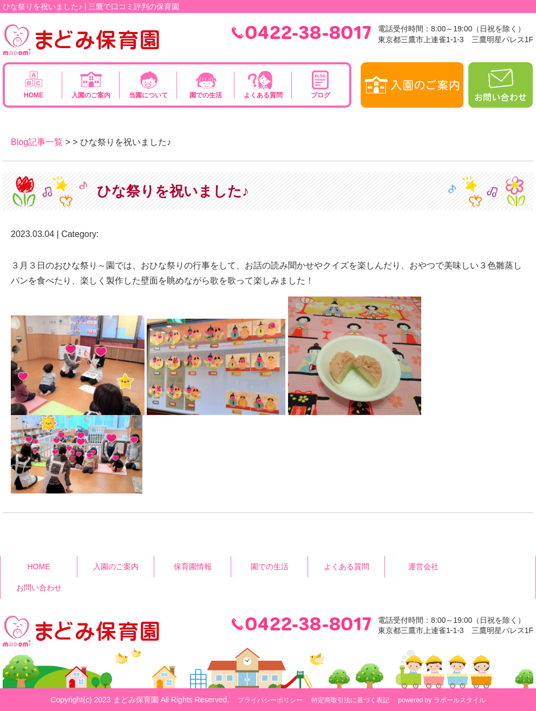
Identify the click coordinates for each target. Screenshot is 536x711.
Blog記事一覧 (37, 142)
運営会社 (423, 566)
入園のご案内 (90, 95)
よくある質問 (263, 95)
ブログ (320, 95)
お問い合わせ (39, 587)
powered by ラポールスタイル (441, 700)
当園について (148, 95)
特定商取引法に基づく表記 (350, 700)
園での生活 (205, 95)
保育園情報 (193, 566)
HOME (33, 95)
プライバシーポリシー (270, 700)
